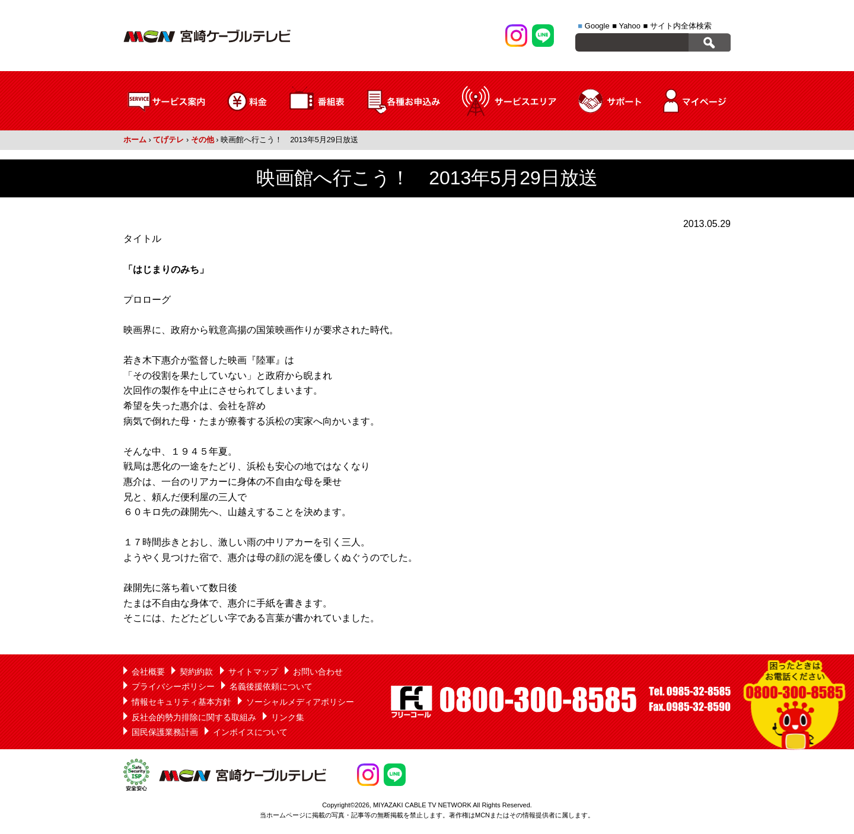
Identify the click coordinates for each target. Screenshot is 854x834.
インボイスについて (250, 732)
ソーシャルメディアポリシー (300, 702)
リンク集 (287, 717)
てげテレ (168, 139)
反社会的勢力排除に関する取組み (194, 717)
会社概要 (148, 671)
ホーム (134, 139)
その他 (202, 139)
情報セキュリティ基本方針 (181, 702)
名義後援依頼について (271, 686)
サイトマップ (253, 671)
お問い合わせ (318, 671)
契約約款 (196, 671)
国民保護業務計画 (165, 732)
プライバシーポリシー (173, 686)
